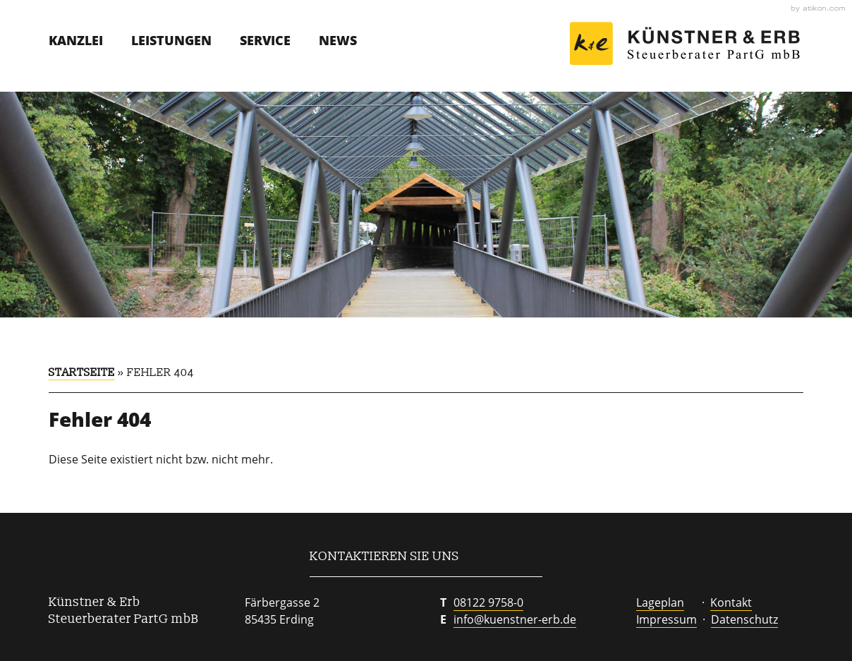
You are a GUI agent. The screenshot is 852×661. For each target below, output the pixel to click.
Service (265, 40)
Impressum (666, 619)
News (338, 40)
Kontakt (731, 602)
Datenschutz (744, 619)
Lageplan (660, 602)
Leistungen (171, 40)
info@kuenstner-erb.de (515, 619)
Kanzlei (76, 40)
